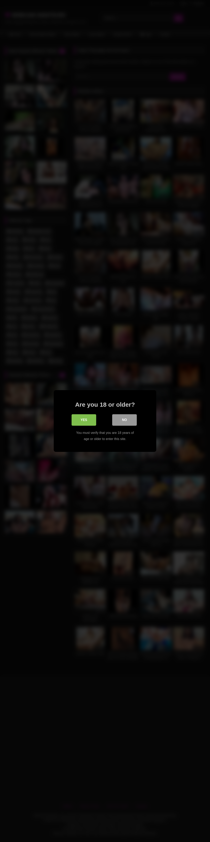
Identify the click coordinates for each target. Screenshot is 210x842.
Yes (84, 420)
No (124, 420)
